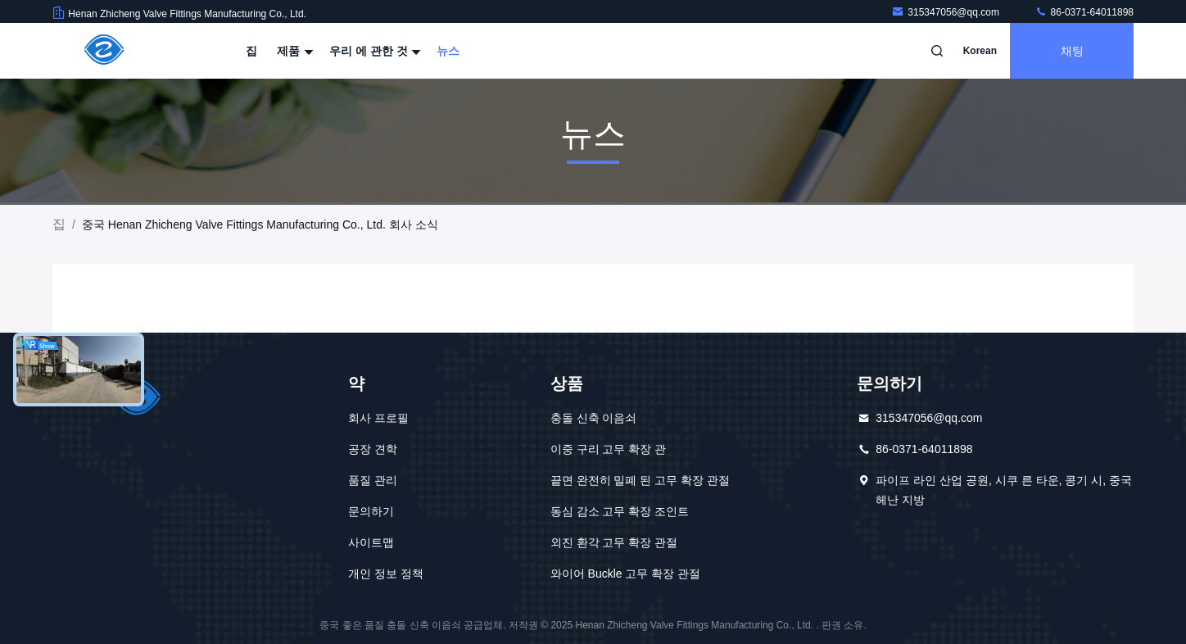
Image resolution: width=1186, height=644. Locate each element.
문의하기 (371, 511)
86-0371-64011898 (1084, 12)
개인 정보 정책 (385, 573)
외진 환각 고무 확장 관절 (614, 542)
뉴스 (448, 50)
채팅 (1072, 50)
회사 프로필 (378, 417)
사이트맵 (371, 542)
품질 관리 (372, 480)
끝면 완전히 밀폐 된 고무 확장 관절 (640, 480)
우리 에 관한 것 (373, 50)
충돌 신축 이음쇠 (593, 417)
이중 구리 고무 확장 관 (608, 449)
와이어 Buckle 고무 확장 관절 (625, 573)
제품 (293, 50)
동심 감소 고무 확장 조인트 (620, 511)
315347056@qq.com (946, 12)
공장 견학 (372, 449)
